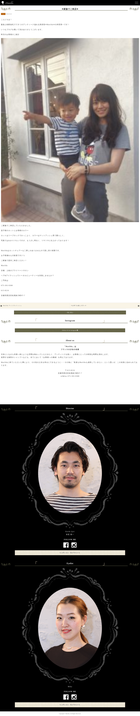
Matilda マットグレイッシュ (12, 305)
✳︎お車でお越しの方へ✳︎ (78, 305)
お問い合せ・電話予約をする (70, 552)
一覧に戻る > (70, 312)
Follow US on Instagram (70, 330)
